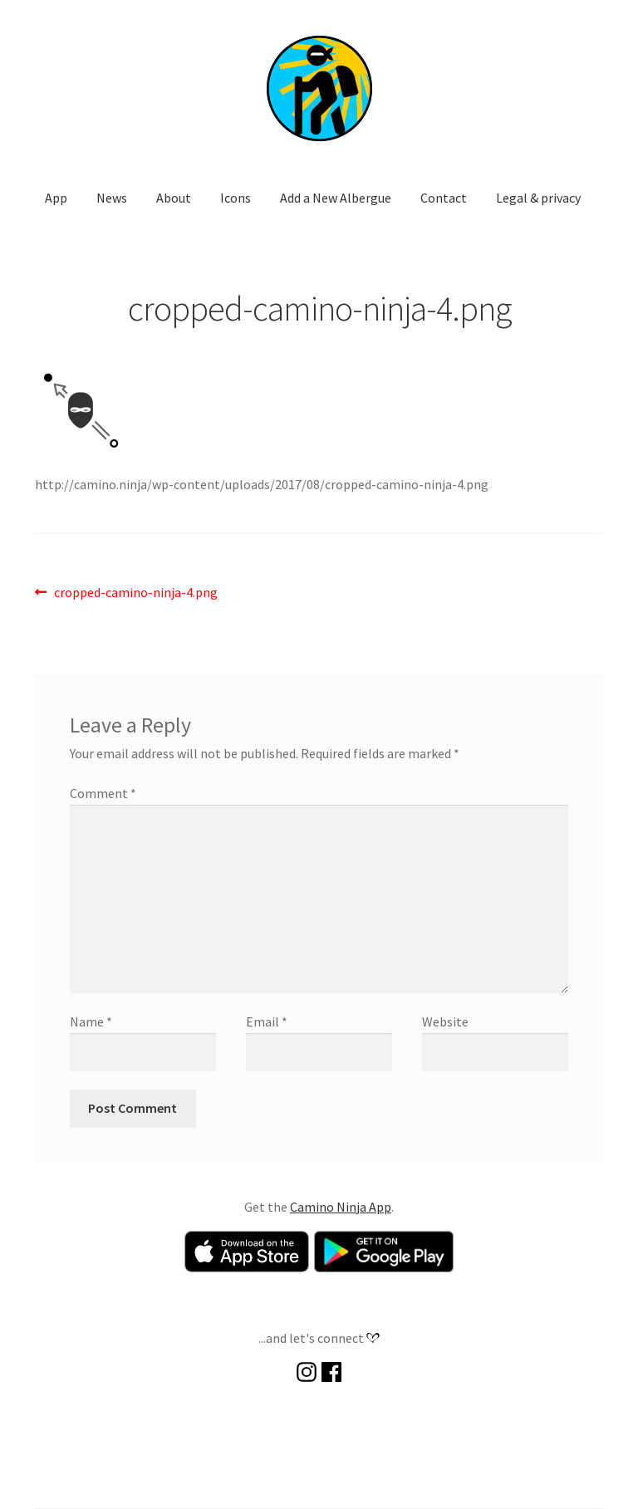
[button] (319, 88)
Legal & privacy (538, 197)
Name (91, 1021)
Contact (443, 197)
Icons (235, 197)
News (111, 197)
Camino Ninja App (340, 1206)
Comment (103, 793)
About (173, 197)
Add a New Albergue (335, 197)
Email (266, 1021)
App (56, 197)
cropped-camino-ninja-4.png (135, 593)
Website (445, 1021)
